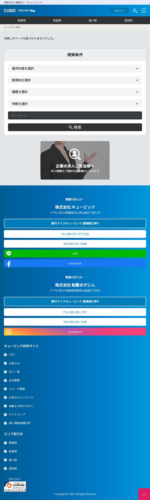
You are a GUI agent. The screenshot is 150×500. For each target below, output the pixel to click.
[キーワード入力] (75, 115)
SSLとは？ (15, 479)
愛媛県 (22, 20)
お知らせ (14, 363)
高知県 (128, 20)
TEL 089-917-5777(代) (75, 234)
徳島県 (57, 20)
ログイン (119, 10)
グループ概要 (17, 389)
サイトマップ (17, 414)
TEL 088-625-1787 (75, 312)
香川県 (93, 20)
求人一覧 (14, 372)
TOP (11, 355)
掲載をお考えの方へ (21, 406)
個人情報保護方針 (20, 423)
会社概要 (14, 380)
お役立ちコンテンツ (21, 397)
